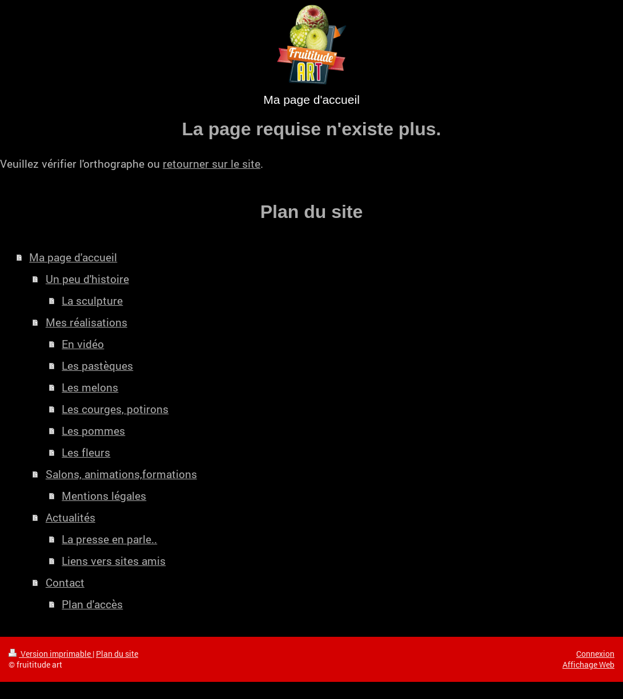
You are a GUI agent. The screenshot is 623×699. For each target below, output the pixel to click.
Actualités (70, 517)
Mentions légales (104, 495)
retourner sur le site (211, 163)
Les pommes (93, 430)
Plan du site (117, 653)
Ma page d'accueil (73, 257)
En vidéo (83, 344)
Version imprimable (51, 653)
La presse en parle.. (109, 539)
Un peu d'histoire (87, 279)
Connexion (595, 653)
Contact (65, 582)
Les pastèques (97, 365)
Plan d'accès (92, 604)
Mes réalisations (86, 322)
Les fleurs (86, 452)
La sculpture (92, 300)
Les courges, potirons (115, 409)
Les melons (90, 387)
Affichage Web (588, 664)
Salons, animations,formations (121, 474)
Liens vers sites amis (114, 560)
